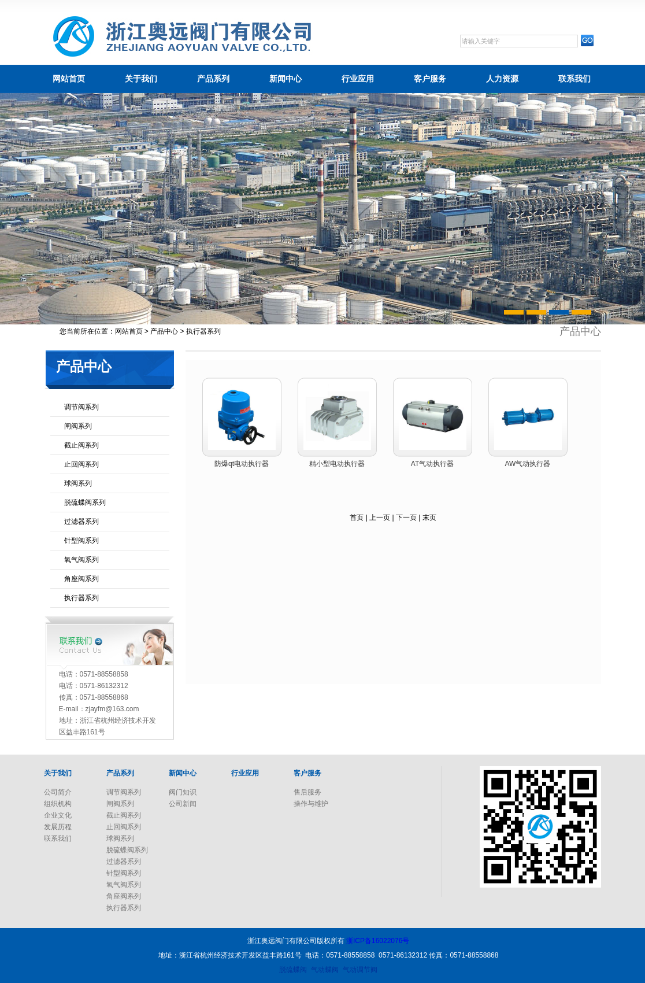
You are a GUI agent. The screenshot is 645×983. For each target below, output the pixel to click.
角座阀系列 (81, 579)
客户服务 (430, 78)
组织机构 (58, 804)
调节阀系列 (81, 407)
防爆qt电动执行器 (241, 464)
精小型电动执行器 (337, 464)
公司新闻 (183, 804)
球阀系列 (78, 483)
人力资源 (502, 78)
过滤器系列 (81, 522)
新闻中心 (285, 78)
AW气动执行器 (528, 464)
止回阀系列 (81, 464)
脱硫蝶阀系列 (85, 502)
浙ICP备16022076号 (377, 941)
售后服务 (307, 792)
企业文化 (58, 815)
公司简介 (58, 792)
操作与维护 (311, 804)
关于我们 (141, 78)
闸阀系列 (78, 426)
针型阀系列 (81, 541)
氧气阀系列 (81, 560)
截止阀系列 (81, 445)
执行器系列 (81, 598)
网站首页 (69, 78)
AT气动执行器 (432, 464)
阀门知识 (183, 792)
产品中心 (164, 331)
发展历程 (58, 827)
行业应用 (358, 78)
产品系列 (213, 78)
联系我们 (574, 78)
